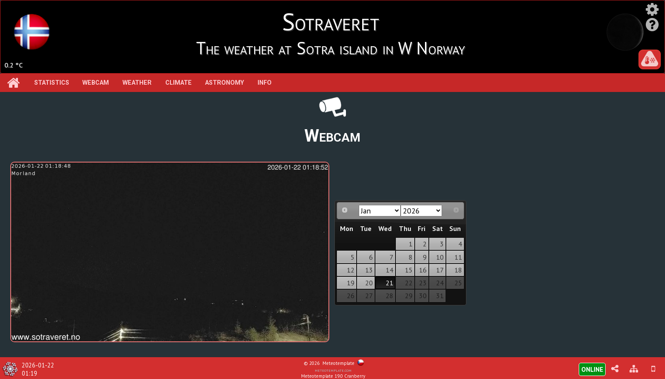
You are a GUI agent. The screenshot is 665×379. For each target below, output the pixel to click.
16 (423, 270)
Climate (178, 82)
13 (369, 270)
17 (440, 270)
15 (409, 270)
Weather (137, 82)
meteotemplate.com (333, 370)
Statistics (51, 82)
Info (265, 82)
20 (369, 282)
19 (350, 282)
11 (458, 257)
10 (440, 257)
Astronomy (224, 82)
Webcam (95, 82)
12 (350, 270)
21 (389, 282)
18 (458, 270)
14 (389, 270)
